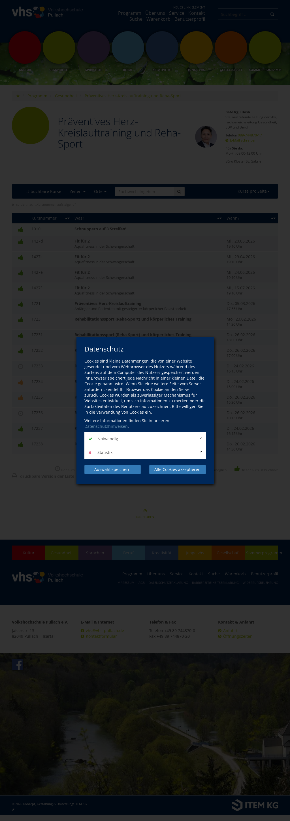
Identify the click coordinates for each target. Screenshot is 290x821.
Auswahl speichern (112, 469)
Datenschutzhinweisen (106, 426)
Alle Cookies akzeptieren (177, 469)
